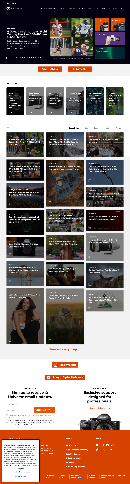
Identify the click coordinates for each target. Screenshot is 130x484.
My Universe (113, 8)
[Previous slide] (8, 57)
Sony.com (121, 475)
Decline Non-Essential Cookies (21, 472)
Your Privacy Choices (76, 477)
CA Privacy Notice (29, 425)
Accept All (20, 469)
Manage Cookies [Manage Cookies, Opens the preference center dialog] (20, 476)
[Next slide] (14, 57)
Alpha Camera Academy (49, 8)
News (70, 462)
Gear (97, 8)
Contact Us (71, 445)
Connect (82, 8)
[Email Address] (19, 404)
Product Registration (75, 466)
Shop (103, 8)
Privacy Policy (22, 422)
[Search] (122, 8)
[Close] (37, 442)
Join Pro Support (73, 454)
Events (90, 8)
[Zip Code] (19, 411)
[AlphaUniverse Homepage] (14, 8)
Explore (62, 8)
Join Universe (73, 458)
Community (72, 8)
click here (21, 425)
